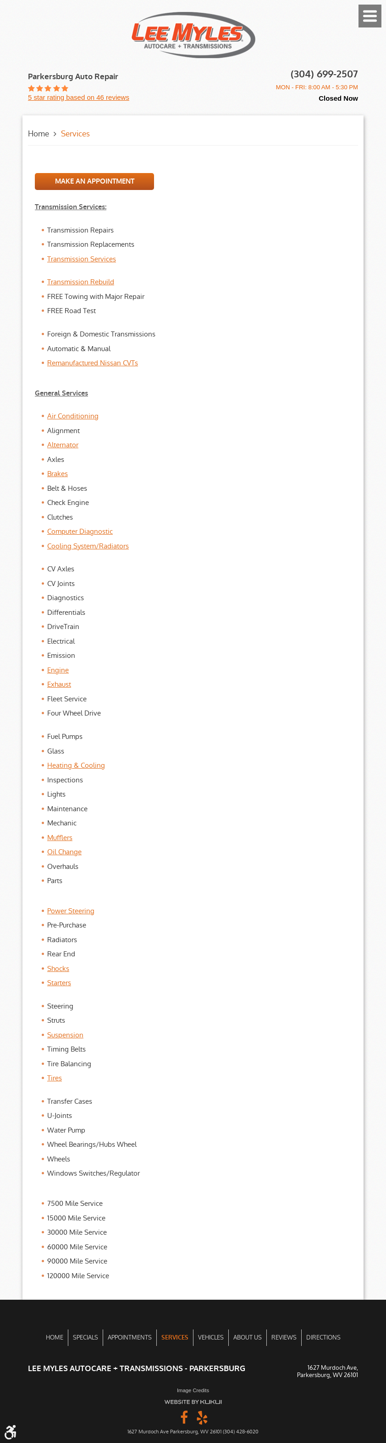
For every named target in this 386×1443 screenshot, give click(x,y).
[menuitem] (54, 1337)
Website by (193, 1402)
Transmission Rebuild (80, 282)
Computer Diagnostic (80, 531)
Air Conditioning (73, 416)
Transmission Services (81, 259)
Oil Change (64, 852)
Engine (58, 670)
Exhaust (59, 684)
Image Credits (193, 1390)
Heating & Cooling (76, 765)
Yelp (202, 1417)
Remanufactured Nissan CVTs (92, 363)
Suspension (65, 1035)
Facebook (184, 1417)
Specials (85, 1337)
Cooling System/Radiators (88, 546)
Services (75, 133)
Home (38, 133)
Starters (59, 982)
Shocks (58, 968)
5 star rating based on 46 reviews (78, 97)
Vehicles (211, 1337)
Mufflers (59, 837)
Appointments (130, 1337)
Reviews (284, 1337)
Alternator (62, 445)
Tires (54, 1078)
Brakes (57, 473)
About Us (247, 1337)
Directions (323, 1337)
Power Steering (70, 911)
